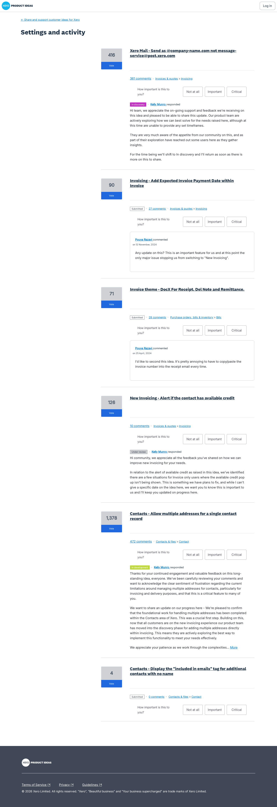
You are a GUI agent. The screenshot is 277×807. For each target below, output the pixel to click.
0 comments (156, 696)
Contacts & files (166, 541)
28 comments (157, 317)
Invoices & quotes (166, 78)
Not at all (194, 93)
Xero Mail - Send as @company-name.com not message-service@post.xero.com (183, 53)
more (234, 647)
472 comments (141, 541)
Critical (239, 93)
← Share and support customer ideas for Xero (50, 19)
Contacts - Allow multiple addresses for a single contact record (183, 516)
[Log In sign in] (267, 6)
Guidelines (93, 785)
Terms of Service (37, 785)
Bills (218, 317)
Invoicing (187, 78)
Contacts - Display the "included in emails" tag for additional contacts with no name (188, 671)
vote (111, 65)
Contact (184, 541)
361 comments (140, 78)
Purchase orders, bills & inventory (191, 317)
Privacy (67, 785)
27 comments (157, 208)
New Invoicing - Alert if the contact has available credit (182, 398)
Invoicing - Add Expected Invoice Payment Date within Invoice (182, 183)
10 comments (139, 426)
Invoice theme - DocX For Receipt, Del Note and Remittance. (187, 289)
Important (216, 93)
